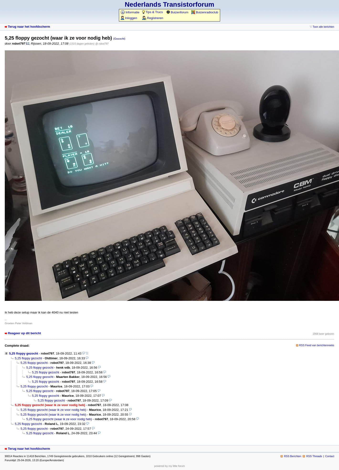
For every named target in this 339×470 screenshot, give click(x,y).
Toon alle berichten (323, 26)
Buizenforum (177, 12)
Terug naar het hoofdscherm (29, 26)
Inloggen (129, 18)
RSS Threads (314, 456)
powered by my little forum (169, 466)
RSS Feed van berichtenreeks (316, 345)
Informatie (130, 12)
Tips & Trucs (152, 12)
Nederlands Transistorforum (169, 4)
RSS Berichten (292, 456)
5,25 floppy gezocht (23, 353)
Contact (329, 456)
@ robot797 (102, 43)
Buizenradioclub (204, 12)
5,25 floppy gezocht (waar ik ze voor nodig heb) (53, 410)
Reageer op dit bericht (24, 333)
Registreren (152, 18)
